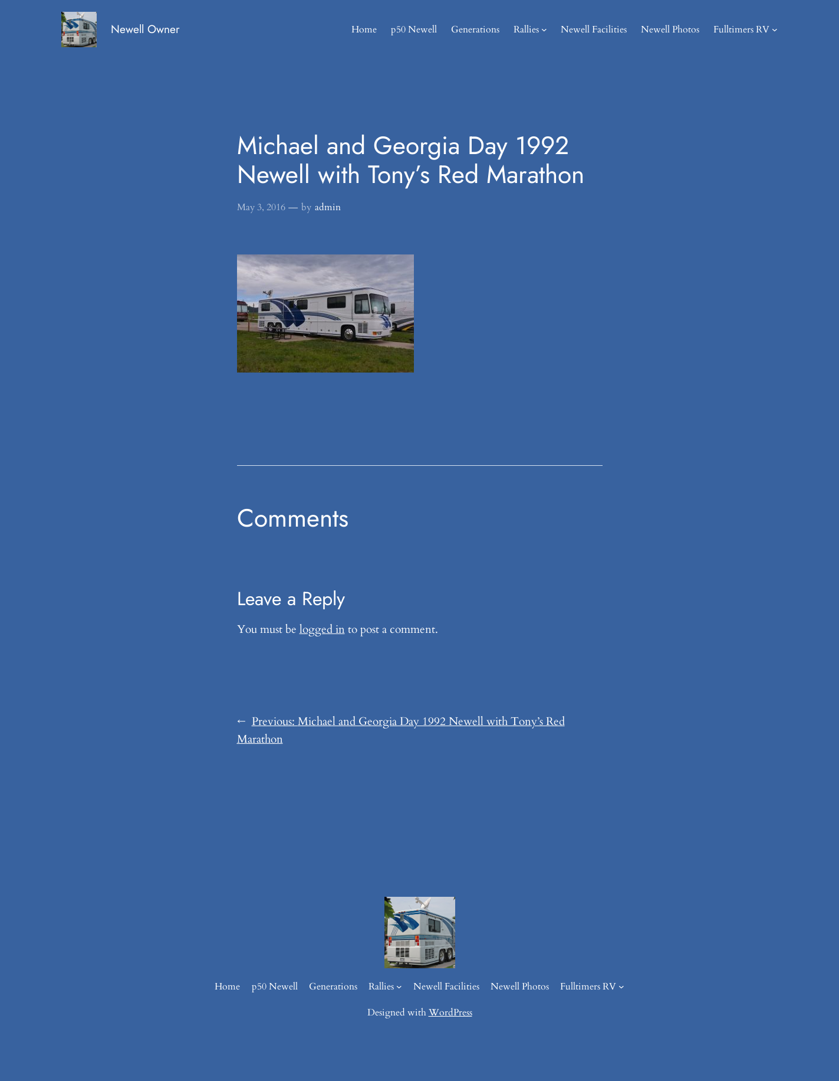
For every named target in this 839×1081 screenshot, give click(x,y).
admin (328, 207)
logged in (322, 629)
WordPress (450, 1012)
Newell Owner (145, 29)
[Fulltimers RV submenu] (775, 29)
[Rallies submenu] (544, 29)
